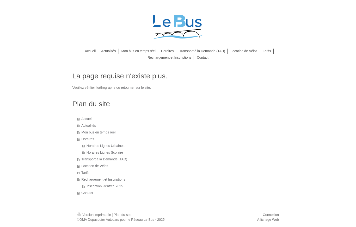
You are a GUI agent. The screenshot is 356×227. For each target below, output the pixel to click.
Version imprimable (94, 215)
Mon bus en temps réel (98, 132)
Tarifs (85, 173)
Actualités (88, 125)
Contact (87, 193)
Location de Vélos (94, 166)
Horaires (87, 139)
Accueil (86, 119)
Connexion (271, 215)
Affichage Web (268, 219)
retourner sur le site (135, 87)
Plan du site (122, 215)
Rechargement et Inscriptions (103, 179)
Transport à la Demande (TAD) (104, 159)
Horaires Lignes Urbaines (105, 146)
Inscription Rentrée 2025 (104, 186)
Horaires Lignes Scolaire (104, 152)
